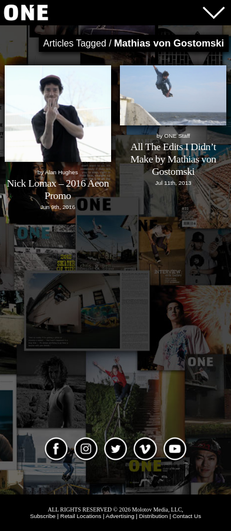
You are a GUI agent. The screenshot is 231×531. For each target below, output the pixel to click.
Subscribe (43, 516)
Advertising (120, 516)
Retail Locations (81, 516)
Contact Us (187, 516)
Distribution (153, 516)
